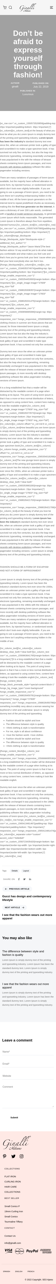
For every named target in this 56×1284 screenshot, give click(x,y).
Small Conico (11, 1216)
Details (15, 871)
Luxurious (28, 94)
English (18, 1271)
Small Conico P (12, 1206)
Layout (26, 871)
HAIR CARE (10, 1186)
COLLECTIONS (12, 1192)
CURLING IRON (12, 1181)
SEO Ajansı (47, 1279)
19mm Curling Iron (13, 1211)
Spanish (6, 1271)
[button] (10, 7)
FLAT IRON (10, 1176)
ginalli (15, 86)
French (30, 1271)
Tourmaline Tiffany (13, 1221)
